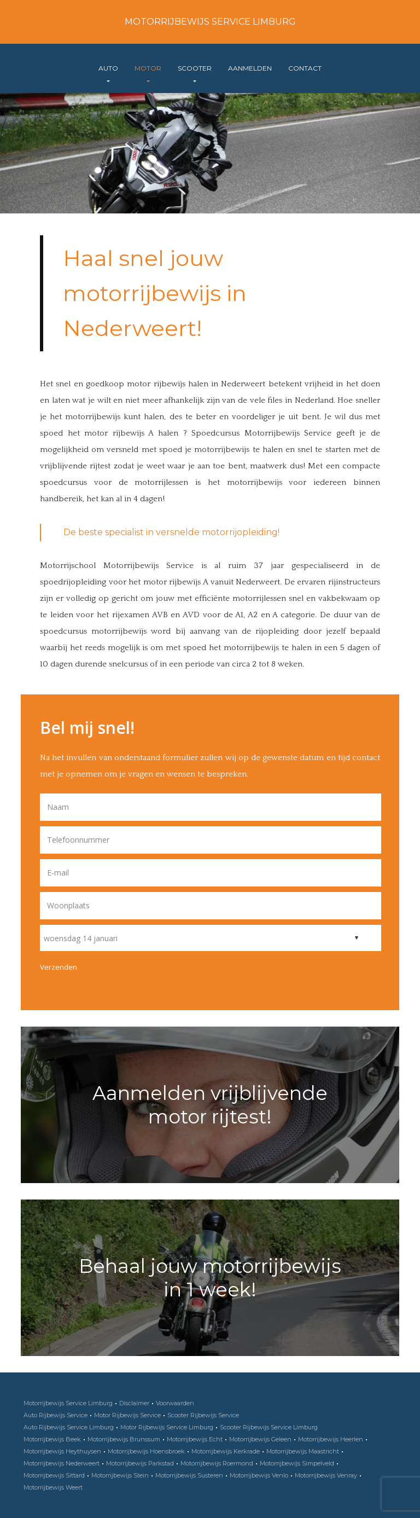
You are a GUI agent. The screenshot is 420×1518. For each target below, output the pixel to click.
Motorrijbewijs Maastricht (302, 1451)
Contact (305, 68)
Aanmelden (250, 68)
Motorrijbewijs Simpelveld (297, 1463)
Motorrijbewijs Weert (53, 1487)
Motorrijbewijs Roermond (216, 1463)
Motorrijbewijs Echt (195, 1439)
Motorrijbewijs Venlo (259, 1475)
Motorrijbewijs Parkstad (140, 1463)
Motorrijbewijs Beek (52, 1439)
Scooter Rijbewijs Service (203, 1415)
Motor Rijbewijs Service (127, 1415)
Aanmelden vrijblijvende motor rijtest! (210, 1104)
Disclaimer (134, 1403)
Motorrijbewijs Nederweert (62, 1463)
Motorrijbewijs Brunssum (124, 1439)
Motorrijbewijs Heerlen (330, 1439)
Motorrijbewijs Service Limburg (210, 21)
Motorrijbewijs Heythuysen (62, 1451)
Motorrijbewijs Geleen (260, 1439)
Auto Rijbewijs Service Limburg (69, 1427)
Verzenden (58, 967)
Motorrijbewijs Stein (120, 1475)
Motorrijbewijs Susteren (189, 1475)
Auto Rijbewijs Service (56, 1415)
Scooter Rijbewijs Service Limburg (269, 1427)
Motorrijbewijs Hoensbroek (146, 1451)
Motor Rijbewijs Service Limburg (166, 1427)
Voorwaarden (175, 1403)
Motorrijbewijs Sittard (54, 1475)
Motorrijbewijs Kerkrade (225, 1451)
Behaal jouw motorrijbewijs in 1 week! (210, 1277)
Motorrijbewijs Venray (326, 1475)
